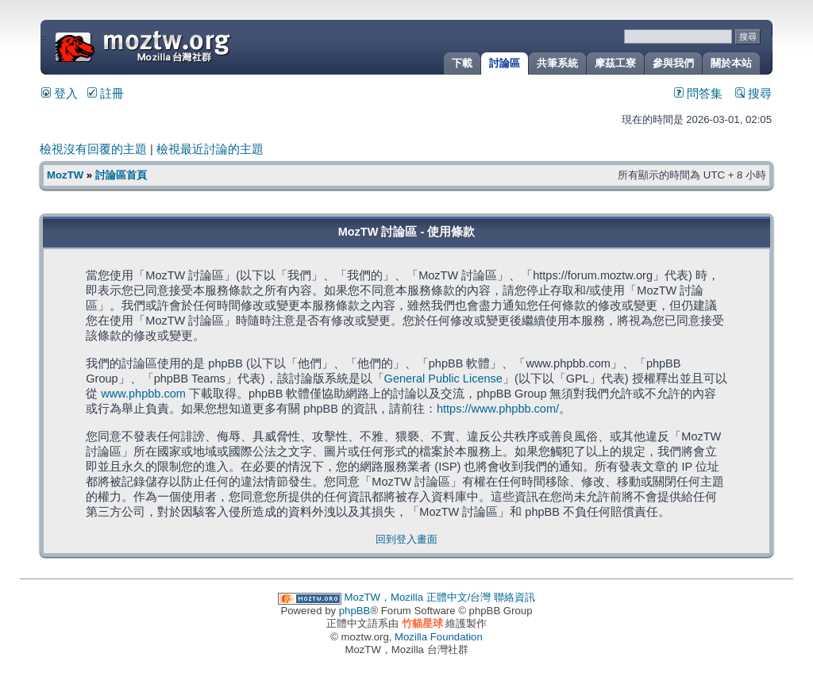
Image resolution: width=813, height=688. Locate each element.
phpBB (355, 611)
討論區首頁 (121, 175)
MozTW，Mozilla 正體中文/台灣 (418, 597)
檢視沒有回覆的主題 (93, 149)
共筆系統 (557, 63)
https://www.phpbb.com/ (498, 408)
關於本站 (731, 63)
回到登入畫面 (406, 539)
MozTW (181, 45)
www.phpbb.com (143, 393)
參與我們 (673, 63)
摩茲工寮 (615, 63)
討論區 (504, 63)
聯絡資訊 (514, 597)
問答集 (698, 93)
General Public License (443, 378)
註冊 (105, 93)
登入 (59, 93)
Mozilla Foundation (439, 637)
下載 (462, 63)
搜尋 (753, 93)
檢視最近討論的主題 (210, 149)
